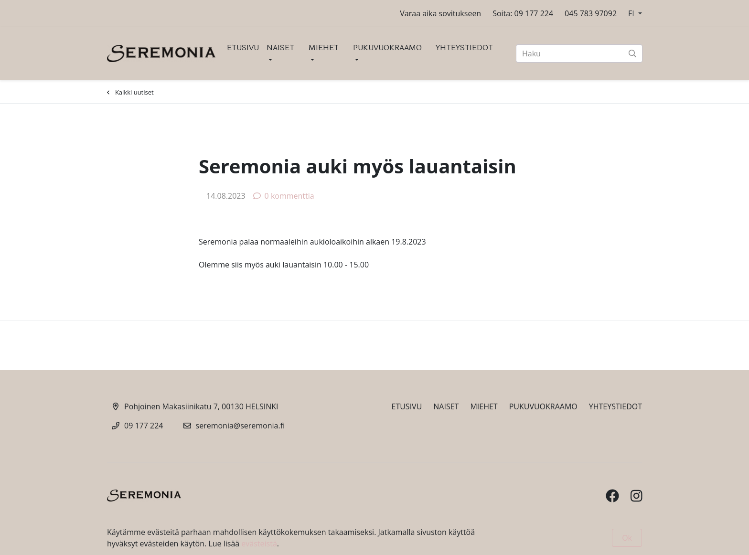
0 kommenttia (283, 196)
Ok (627, 538)
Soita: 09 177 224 (522, 13)
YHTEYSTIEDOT (464, 47)
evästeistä (259, 543)
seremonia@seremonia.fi (240, 425)
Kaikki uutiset (130, 92)
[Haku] (579, 53)
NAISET (280, 47)
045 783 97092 (591, 13)
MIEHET (324, 47)
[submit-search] (632, 53)
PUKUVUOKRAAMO (387, 47)
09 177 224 (143, 425)
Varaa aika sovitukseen (440, 13)
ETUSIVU (243, 47)
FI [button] (632, 13)
